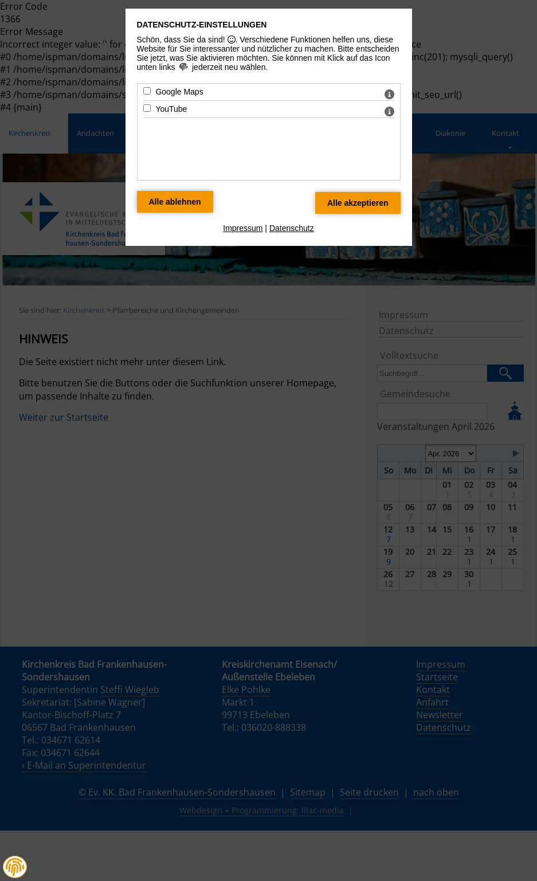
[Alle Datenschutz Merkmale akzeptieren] (358, 203)
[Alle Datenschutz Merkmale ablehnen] (175, 202)
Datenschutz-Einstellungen (202, 24)
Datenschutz (291, 228)
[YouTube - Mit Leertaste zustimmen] (147, 108)
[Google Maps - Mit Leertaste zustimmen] (147, 91)
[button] (15, 867)
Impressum (242, 228)
